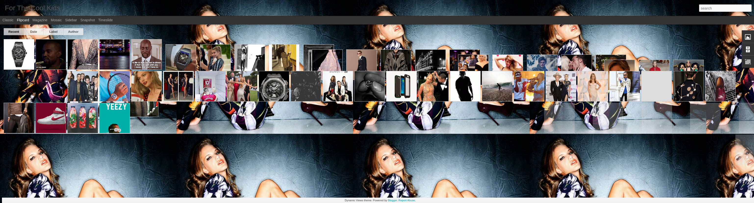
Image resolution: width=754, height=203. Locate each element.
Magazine (40, 20)
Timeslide (105, 20)
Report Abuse (406, 200)
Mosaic (56, 20)
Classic (7, 20)
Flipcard (23, 20)
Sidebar (71, 20)
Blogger (392, 200)
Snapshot (87, 20)
